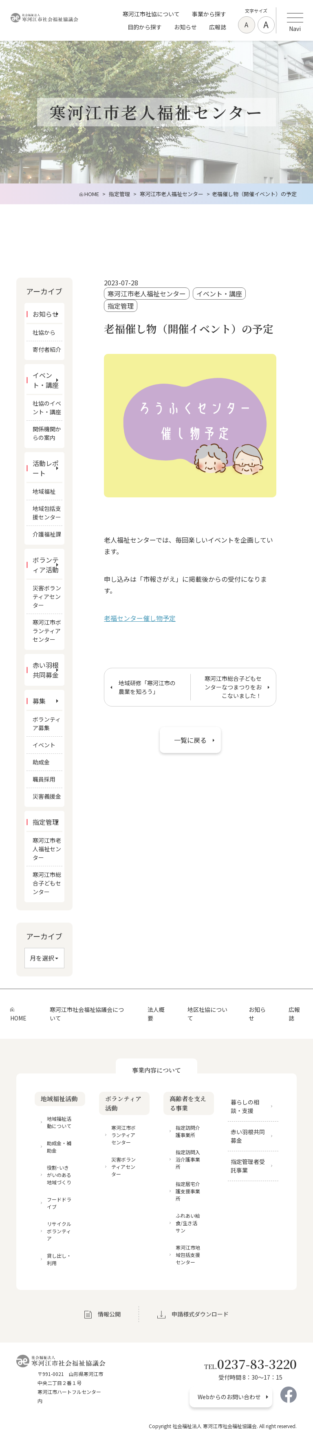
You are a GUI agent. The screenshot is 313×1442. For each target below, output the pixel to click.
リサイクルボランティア (59, 1231)
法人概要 (156, 1013)
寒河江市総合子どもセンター (47, 883)
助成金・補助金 (59, 1146)
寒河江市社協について (151, 14)
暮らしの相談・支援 (245, 1106)
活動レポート (46, 468)
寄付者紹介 (47, 349)
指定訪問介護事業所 (188, 1131)
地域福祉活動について (59, 1122)
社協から (44, 332)
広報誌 (217, 27)
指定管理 (121, 306)
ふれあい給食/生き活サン (188, 1223)
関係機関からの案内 (47, 433)
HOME (18, 1018)
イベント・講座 (219, 294)
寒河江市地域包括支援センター (188, 1254)
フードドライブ (59, 1203)
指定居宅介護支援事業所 (188, 1191)
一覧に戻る (190, 740)
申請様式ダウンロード (200, 1314)
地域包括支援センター (47, 512)
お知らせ (185, 27)
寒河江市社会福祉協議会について (87, 1013)
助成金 (41, 762)
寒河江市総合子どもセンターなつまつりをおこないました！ (233, 687)
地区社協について (207, 1013)
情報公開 (109, 1314)
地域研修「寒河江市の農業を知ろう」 (147, 687)
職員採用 (44, 779)
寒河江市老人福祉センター (147, 294)
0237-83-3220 (250, 1364)
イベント (44, 745)
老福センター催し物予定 (140, 618)
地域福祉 (44, 491)
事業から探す (209, 14)
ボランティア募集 (47, 723)
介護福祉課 (47, 534)
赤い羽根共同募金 (46, 670)
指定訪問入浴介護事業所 (188, 1159)
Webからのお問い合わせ (229, 1397)
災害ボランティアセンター (47, 596)
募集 (39, 701)
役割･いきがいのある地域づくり (59, 1175)
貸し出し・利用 (59, 1259)
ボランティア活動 (46, 564)
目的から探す (145, 27)
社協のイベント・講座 (47, 407)
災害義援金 (47, 796)
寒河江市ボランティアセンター (47, 630)
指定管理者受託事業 (248, 1165)
